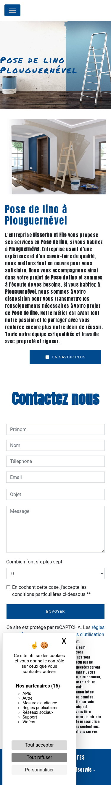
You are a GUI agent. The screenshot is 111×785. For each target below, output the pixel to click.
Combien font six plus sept (34, 562)
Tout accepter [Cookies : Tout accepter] (39, 745)
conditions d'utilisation (80, 634)
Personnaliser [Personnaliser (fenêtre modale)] (39, 770)
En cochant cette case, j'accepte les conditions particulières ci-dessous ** (51, 590)
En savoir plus (65, 357)
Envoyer (55, 611)
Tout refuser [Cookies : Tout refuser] (39, 757)
